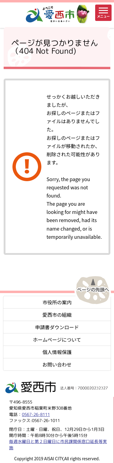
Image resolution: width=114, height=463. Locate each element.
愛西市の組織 (56, 314)
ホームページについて (57, 339)
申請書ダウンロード (57, 327)
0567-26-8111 (36, 414)
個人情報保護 (56, 352)
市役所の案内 (56, 302)
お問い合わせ (56, 364)
